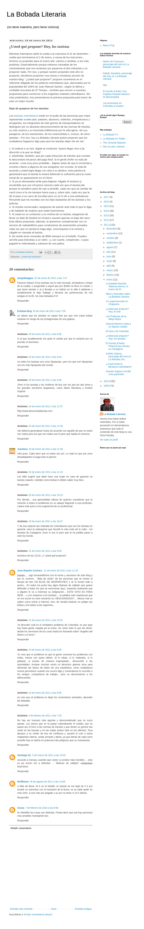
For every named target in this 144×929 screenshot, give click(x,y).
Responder (23, 300)
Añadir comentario (20, 828)
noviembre (112, 233)
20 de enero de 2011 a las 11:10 (46, 472)
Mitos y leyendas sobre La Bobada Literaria (118, 295)
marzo (110, 270)
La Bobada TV (110, 134)
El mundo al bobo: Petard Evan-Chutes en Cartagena (118, 346)
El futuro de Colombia (117, 331)
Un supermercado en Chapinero (117, 302)
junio (109, 256)
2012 (107, 220)
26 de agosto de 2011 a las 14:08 (47, 781)
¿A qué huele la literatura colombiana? (119, 365)
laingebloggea (25, 278)
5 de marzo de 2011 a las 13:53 (49, 755)
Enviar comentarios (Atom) (38, 914)
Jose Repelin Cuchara (30, 570)
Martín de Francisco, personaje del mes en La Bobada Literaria (116, 64)
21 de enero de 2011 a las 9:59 (45, 551)
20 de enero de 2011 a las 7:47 (50, 278)
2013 (107, 215)
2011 (107, 224)
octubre (110, 238)
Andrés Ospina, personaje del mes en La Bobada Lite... (118, 356)
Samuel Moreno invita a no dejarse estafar (118, 325)
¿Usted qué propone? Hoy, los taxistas (117, 337)
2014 (107, 211)
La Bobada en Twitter (114, 138)
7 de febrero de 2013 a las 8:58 (41, 807)
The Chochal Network (114, 142)
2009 (107, 385)
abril (108, 265)
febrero (110, 275)
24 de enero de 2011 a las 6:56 (45, 692)
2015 (107, 206)
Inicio (54, 909)
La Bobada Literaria (36, 14)
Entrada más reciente (21, 909)
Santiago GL (24, 755)
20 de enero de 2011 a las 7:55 (49, 311)
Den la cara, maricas (114, 146)
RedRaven (23, 781)
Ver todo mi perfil (109, 439)
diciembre (111, 228)
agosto (110, 247)
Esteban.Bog (24, 311)
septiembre (112, 242)
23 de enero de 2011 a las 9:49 (45, 649)
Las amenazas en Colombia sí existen (113, 104)
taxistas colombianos (26, 115)
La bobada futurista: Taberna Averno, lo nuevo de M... (117, 286)
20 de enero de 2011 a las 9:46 (45, 380)
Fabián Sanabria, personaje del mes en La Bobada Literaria (117, 76)
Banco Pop (109, 45)
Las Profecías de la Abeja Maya (116, 318)
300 (105, 85)
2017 (107, 197)
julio (108, 251)
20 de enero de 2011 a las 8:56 (45, 334)
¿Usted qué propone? (31, 257)
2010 (107, 381)
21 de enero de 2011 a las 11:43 (61, 570)
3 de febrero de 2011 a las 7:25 (45, 715)
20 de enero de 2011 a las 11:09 (46, 426)
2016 (107, 201)
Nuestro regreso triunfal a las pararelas (118, 373)
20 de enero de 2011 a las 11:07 (46, 406)
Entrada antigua (83, 909)
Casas (20, 807)
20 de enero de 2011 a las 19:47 (46, 521)
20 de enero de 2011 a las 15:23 (46, 495)
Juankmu (22, 449)
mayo (109, 261)
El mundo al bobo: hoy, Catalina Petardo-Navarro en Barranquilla (116, 94)
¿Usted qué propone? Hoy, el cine (117, 310)
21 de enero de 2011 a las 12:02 (46, 620)
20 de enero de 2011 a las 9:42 (45, 357)
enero (109, 279)
